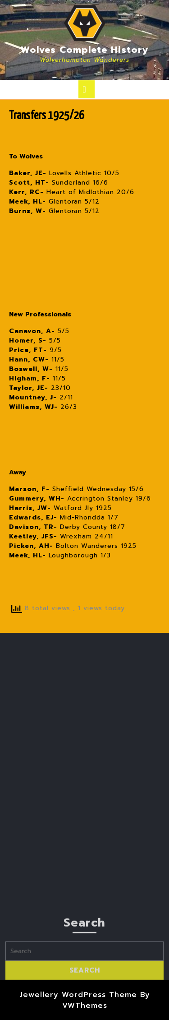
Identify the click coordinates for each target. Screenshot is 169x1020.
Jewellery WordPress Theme (78, 994)
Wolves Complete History (85, 49)
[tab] (86, 89)
